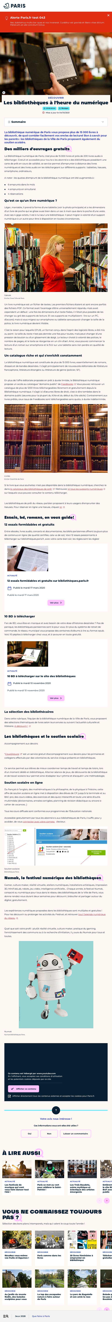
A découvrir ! (21, 726)
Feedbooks (67, 384)
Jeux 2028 (20, 1316)
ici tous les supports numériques (85, 489)
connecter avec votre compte (39, 821)
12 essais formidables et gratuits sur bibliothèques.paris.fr (48, 580)
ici (61, 507)
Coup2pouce (12, 754)
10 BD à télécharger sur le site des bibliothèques (41, 676)
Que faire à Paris (41, 1316)
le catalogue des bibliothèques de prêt (31, 489)
